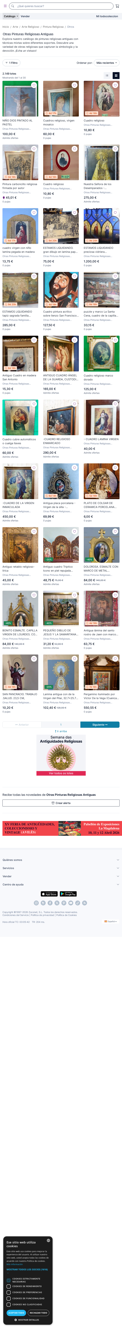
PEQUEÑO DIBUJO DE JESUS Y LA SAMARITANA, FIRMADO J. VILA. (60, 632)
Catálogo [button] (10, 16)
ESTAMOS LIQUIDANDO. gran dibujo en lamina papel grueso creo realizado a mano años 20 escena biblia (60, 250)
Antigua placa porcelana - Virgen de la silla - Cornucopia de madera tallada (59, 505)
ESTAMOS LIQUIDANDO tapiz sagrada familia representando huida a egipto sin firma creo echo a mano (20, 313)
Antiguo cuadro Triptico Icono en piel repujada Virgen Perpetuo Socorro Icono (58, 569)
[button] (28, 1271)
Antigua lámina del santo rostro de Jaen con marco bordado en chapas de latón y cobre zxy (101, 632)
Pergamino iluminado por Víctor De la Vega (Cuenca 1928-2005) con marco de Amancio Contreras (100, 696)
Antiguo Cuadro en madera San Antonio (19, 377)
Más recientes (106, 62)
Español (110, 921)
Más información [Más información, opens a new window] (15, 1264)
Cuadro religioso (94, 120)
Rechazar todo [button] (38, 1312)
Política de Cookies (66, 915)
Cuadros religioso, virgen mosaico (58, 122)
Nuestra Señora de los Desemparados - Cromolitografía (97, 186)
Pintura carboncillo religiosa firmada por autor (19, 186)
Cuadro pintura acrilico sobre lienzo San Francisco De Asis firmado (60, 313)
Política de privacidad (42, 915)
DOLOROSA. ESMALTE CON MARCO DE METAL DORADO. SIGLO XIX (101, 569)
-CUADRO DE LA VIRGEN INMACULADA (18, 505)
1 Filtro (11, 62)
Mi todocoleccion (107, 16)
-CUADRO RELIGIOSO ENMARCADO (56, 441)
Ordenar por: (84, 62)
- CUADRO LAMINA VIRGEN (101, 439)
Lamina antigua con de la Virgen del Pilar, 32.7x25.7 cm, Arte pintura (59, 696)
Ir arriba (61, 731)
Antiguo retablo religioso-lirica (18, 568)
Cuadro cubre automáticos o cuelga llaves (19, 441)
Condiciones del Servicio (15, 915)
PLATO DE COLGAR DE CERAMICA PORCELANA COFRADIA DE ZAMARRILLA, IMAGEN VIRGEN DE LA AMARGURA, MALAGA (101, 505)
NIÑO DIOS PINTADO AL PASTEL (17, 122)
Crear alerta (61, 803)
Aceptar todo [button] (16, 1312)
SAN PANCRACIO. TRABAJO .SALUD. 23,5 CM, (19, 696)
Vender (25, 16)
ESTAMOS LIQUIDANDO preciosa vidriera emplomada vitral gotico (99, 250)
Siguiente (100, 724)
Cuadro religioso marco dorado (98, 377)
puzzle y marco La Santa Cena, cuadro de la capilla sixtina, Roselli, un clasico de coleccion (101, 313)
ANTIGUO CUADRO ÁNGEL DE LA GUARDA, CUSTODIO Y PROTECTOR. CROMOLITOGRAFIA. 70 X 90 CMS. (60, 377)
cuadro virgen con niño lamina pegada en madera (18, 249)
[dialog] (28, 1280)
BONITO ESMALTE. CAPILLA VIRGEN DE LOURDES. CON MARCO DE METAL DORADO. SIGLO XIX (19, 632)
